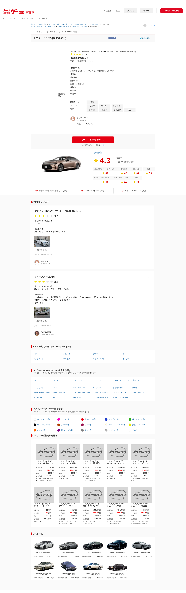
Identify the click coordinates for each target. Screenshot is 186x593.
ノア (35, 354)
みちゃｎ (44, 261)
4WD (35, 380)
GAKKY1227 (46, 332)
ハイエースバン (99, 359)
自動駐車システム (60, 393)
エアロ (55, 388)
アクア (95, 354)
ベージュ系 (65, 419)
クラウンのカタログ (63, 26)
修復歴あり (77, 397)
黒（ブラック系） (44, 425)
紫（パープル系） (67, 430)
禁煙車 (134, 388)
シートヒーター (79, 388)
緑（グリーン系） (139, 419)
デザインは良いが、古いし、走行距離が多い (57, 211)
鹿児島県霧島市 (82, 120)
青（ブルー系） (114, 419)
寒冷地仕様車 (118, 388)
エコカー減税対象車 (100, 397)
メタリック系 (114, 430)
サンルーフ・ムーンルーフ (122, 381)
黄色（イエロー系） (139, 425)
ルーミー (126, 354)
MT (54, 397)
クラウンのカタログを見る (136, 191)
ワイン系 (88, 425)
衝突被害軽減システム (42, 393)
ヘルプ (118, 11)
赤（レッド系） (90, 419)
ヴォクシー (127, 359)
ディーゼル (77, 380)
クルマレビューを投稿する (93, 140)
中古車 (33, 24)
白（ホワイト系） (44, 419)
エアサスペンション (100, 393)
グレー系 (88, 430)
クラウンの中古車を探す (94, 191)
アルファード (39, 359)
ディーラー (38, 397)
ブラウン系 (65, 425)
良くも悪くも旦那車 (44, 277)
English (108, 11)
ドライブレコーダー (120, 397)
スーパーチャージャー (81, 393)
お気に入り (130, 11)
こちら (102, 145)
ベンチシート (98, 388)
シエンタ (66, 354)
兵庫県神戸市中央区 (48, 335)
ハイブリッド (39, 388)
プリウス (66, 359)
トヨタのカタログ (50, 26)
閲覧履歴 (146, 11)
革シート (135, 380)
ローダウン (97, 380)
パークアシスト (138, 393)
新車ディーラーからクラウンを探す (53, 191)
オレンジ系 (41, 430)
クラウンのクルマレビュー (79, 26)
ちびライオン (82, 118)
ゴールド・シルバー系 (117, 425)
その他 (134, 430)
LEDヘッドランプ (119, 393)
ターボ (55, 380)
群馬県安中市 (45, 264)
